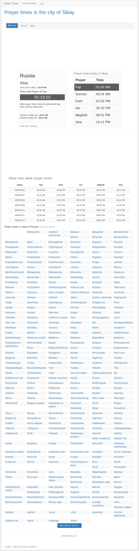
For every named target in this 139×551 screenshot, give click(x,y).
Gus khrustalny (78, 373)
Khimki (95, 378)
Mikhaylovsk (55, 272)
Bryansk (96, 343)
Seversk (9, 287)
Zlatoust (9, 393)
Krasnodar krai (57, 452)
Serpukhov (119, 408)
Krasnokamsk (34, 262)
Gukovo (118, 252)
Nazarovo (119, 272)
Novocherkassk (13, 497)
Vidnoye (31, 297)
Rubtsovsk (54, 388)
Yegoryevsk (120, 297)
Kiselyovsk (54, 257)
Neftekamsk (33, 492)
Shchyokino (33, 287)
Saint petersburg (79, 398)
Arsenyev (10, 312)
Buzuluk (118, 242)
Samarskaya (55, 398)
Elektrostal (11, 252)
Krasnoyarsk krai (79, 452)
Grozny (118, 418)
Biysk (30, 242)
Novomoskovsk (100, 497)
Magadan (75, 472)
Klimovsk (32, 457)
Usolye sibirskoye (79, 292)
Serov (8, 413)
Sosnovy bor (77, 287)
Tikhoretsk (119, 287)
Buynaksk (32, 353)
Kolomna (53, 462)
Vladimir (118, 423)
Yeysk (30, 521)
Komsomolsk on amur (79, 463)
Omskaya (54, 322)
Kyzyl (95, 467)
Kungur (96, 262)
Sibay (95, 408)
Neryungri (32, 477)
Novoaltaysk (11, 277)
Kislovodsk (119, 467)
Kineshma (32, 472)
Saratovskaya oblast (56, 478)
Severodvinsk (56, 413)
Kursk (52, 457)
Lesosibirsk (55, 267)
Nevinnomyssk (78, 502)
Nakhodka (32, 487)
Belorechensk (121, 232)
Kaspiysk (32, 443)
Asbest (30, 333)
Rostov (74, 388)
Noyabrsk (119, 497)
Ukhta (117, 312)
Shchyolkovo (34, 418)
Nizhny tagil (55, 502)
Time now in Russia (28, 126)
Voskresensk (77, 428)
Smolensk (75, 403)
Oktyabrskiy (76, 277)
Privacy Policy (68, 536)
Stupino (96, 287)
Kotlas (8, 477)
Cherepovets (121, 363)
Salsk (117, 282)
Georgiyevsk (77, 252)
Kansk (73, 378)
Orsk (72, 317)
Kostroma (10, 462)
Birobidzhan (11, 242)
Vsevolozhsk (77, 423)
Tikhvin (9, 292)
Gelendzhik (55, 423)
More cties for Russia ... (69, 525)
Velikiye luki (120, 438)
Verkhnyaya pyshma (76, 435)
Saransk (118, 393)
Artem (95, 328)
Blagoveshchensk (58, 348)
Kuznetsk (119, 457)
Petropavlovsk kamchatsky (12, 344)
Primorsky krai (121, 343)
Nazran (74, 487)
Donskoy (75, 383)
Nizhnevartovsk (13, 502)
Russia (24, 26)
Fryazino (53, 252)
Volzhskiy (97, 428)
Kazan (8, 443)
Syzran (30, 413)
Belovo (74, 237)
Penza (73, 358)
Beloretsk (32, 358)
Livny (73, 512)
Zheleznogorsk (78, 302)
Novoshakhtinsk (35, 497)
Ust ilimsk (119, 292)
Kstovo (74, 348)
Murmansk (76, 477)
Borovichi (75, 242)
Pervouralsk (98, 353)
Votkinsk (9, 428)
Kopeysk (118, 257)
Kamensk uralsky (14, 452)
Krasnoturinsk (56, 262)
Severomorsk (77, 413)
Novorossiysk (121, 492)
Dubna (52, 307)
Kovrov (30, 462)
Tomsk (8, 373)
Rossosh (97, 282)
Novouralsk (55, 277)
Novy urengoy (56, 292)
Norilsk (95, 492)
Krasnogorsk (34, 452)
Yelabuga (54, 521)
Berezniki (97, 237)
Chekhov (97, 363)
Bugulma (97, 242)
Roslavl (96, 388)
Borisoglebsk (56, 242)
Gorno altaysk (34, 423)
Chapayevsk (12, 247)
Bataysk (74, 232)
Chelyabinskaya (13, 368)
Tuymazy (32, 292)
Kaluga (52, 443)
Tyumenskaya (12, 363)
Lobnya (74, 267)
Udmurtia (10, 317)
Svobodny (32, 393)
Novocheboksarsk (36, 368)
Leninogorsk (11, 267)
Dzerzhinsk (11, 383)
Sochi (95, 403)
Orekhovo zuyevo (58, 317)
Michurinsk (76, 482)
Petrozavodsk (34, 343)
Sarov (8, 398)
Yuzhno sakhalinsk (119, 514)
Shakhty (118, 413)
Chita (51, 373)
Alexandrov (55, 333)
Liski (51, 472)
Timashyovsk (34, 373)
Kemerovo (10, 472)
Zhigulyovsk (98, 302)
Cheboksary (76, 363)
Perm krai (119, 353)
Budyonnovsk (121, 348)
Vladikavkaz (98, 423)
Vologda (53, 433)
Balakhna (54, 338)
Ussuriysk (97, 292)
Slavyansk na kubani (56, 404)
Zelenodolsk (76, 393)
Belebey (53, 358)
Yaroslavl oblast (122, 507)
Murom (117, 482)
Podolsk (96, 348)
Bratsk (52, 343)
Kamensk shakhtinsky (120, 445)
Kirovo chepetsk (122, 452)
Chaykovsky (55, 363)
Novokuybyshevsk (80, 497)
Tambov (118, 358)
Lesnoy (31, 267)
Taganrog (97, 358)
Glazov (96, 252)
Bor (116, 373)
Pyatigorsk (54, 353)
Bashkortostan (13, 338)
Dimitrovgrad (99, 383)
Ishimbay (32, 328)
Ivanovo (53, 328)
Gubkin (9, 423)
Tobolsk (96, 368)
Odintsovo (32, 317)
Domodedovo (56, 383)
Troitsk (30, 363)
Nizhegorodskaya (123, 322)
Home (12, 25)
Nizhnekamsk (34, 502)
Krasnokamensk (14, 262)
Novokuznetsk (56, 497)
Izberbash (10, 328)
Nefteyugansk (56, 492)
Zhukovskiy (55, 393)
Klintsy (74, 257)
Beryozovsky (121, 237)
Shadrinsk (10, 418)
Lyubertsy (97, 512)
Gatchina (97, 418)
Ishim (117, 502)
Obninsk (96, 312)
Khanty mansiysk (58, 378)
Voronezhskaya (57, 428)
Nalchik (96, 487)
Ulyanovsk (32, 322)
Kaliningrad (76, 443)
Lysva (52, 512)
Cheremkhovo (34, 247)
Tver (51, 368)
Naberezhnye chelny (12, 488)
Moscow (96, 477)
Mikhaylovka (33, 272)
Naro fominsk (56, 487)
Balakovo (119, 338)
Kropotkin (97, 452)
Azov (116, 302)
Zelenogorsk (55, 302)
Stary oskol (98, 398)
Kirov (95, 462)
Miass (117, 477)
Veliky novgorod (100, 438)
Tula (116, 368)
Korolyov (97, 457)
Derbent (118, 378)
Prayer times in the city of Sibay (39, 12)
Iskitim (8, 257)
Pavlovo (9, 353)
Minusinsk (75, 272)
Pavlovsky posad (36, 338)
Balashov (75, 338)
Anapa (73, 312)
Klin (94, 322)
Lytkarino (97, 267)
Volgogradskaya (122, 428)
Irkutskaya (75, 322)
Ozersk (96, 277)
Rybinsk (9, 388)
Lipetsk (31, 512)
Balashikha (98, 338)
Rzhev (30, 388)
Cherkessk (76, 418)
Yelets (73, 521)
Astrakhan (119, 328)
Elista (73, 328)
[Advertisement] (69, 51)
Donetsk (118, 247)
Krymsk (9, 457)
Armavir (31, 312)
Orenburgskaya (100, 317)
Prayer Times (11, 3)
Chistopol (75, 247)
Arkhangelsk (98, 307)
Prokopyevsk (77, 343)
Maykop (118, 472)
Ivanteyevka (33, 257)
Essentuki (32, 252)
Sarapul (96, 393)
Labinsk (118, 262)
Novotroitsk (33, 277)
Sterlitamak (11, 403)
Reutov (52, 282)
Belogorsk (97, 232)
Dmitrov (31, 383)
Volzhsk (53, 297)
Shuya (52, 418)
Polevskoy (119, 277)
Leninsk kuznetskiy (97, 503)
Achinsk (74, 307)
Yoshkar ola (11, 521)
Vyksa (73, 297)
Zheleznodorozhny (102, 373)
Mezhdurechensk (14, 272)
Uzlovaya (10, 297)
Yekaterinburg (121, 333)
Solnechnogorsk (57, 287)
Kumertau (75, 262)
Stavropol (119, 398)
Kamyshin (97, 443)
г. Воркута (32, 428)
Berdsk (74, 353)
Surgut (117, 403)
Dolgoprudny (99, 247)
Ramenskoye (121, 383)
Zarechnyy (32, 302)
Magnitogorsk (99, 472)
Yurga (8, 302)
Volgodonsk (11, 433)
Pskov (30, 348)
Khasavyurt (33, 378)
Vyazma (96, 433)
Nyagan (118, 487)
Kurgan (74, 457)
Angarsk (96, 333)
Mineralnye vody (101, 482)
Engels (9, 333)
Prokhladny (11, 282)
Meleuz (118, 267)
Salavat (31, 398)
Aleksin (74, 333)
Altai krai (53, 312)
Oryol (117, 317)
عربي (42, 3)
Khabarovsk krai (14, 378)
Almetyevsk (33, 232)
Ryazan (118, 388)
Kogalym (97, 257)
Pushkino (32, 282)
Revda (73, 282)
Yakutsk (9, 512)
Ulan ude (10, 322)
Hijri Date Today (29, 3)
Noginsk (74, 492)
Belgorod (10, 358)
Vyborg (117, 433)
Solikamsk (75, 408)
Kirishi (117, 462)
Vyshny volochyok (102, 297)
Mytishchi (97, 272)
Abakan (31, 307)
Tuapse (74, 368)
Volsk (30, 433)
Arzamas (118, 307)
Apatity (9, 307)
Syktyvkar (97, 413)
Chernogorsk (56, 247)
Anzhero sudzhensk (54, 233)
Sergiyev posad (35, 403)
